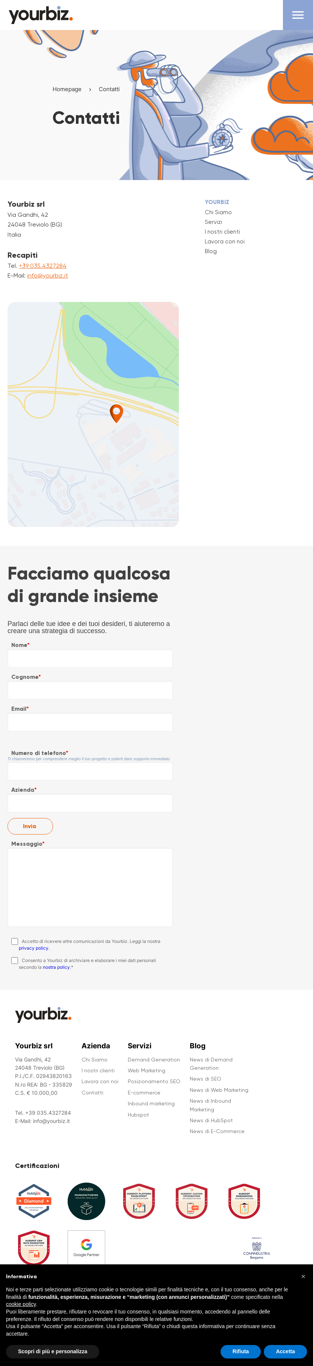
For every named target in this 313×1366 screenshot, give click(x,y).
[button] (303, 1285)
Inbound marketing (151, 1103)
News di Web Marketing (219, 1090)
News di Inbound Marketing (210, 1105)
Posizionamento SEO (154, 1081)
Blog (211, 251)
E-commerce (144, 1093)
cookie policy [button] (21, 1313)
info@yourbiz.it (47, 275)
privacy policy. (34, 948)
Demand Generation (154, 1060)
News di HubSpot (211, 1120)
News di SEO (205, 1079)
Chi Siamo (218, 212)
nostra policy (56, 967)
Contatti (92, 1093)
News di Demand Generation (211, 1064)
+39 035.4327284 (43, 265)
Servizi (213, 222)
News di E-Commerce (217, 1131)
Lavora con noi (225, 241)
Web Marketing (146, 1070)
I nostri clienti (222, 231)
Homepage (67, 89)
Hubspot (138, 1115)
